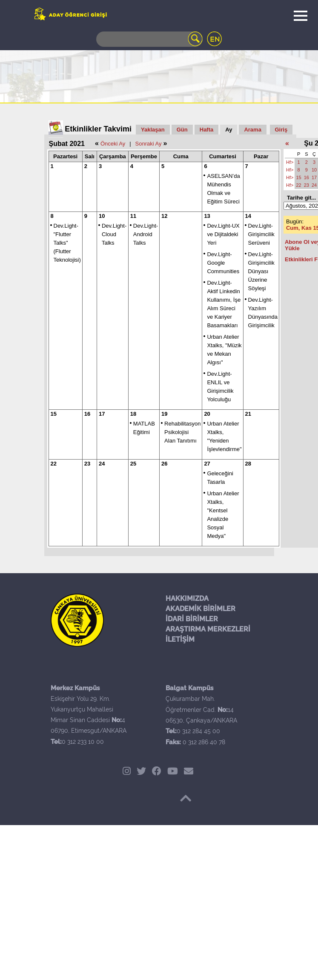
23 (87, 463)
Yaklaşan (153, 129)
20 (207, 414)
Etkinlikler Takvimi (98, 129)
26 (164, 463)
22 (54, 463)
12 (164, 216)
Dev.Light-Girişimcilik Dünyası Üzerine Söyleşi (261, 271)
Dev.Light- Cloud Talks (114, 234)
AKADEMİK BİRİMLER (200, 609)
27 (207, 463)
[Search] (149, 39)
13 (207, 216)
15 (54, 414)
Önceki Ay (112, 143)
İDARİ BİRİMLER (192, 619)
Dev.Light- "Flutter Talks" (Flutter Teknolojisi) (67, 243)
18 (133, 414)
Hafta (207, 129)
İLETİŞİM (180, 639)
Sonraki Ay (148, 143)
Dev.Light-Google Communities (223, 262)
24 (102, 463)
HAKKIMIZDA (187, 598)
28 (248, 463)
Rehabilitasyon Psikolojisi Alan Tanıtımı (182, 432)
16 (87, 414)
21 (248, 414)
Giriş (281, 129)
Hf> (289, 162)
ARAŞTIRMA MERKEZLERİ (208, 629)
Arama (252, 129)
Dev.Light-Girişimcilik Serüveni (261, 234)
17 (102, 414)
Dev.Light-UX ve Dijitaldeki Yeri (223, 234)
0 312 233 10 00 (83, 741)
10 (102, 216)
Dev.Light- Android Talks (145, 234)
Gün (182, 129)
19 (164, 414)
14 (248, 216)
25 (133, 463)
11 (133, 216)
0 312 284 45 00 (198, 731)
